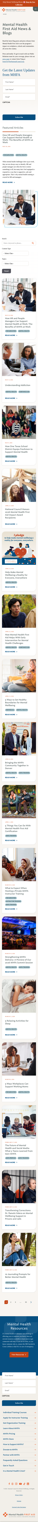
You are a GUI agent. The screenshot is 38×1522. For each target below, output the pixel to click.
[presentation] (18, 108)
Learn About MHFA (11, 1428)
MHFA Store (8, 1439)
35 (26, 1302)
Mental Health (24, 331)
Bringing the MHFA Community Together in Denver (17, 765)
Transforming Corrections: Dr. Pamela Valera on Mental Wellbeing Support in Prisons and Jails (19, 1214)
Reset (6, 271)
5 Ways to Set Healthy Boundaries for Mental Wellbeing (16, 702)
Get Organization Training (14, 1423)
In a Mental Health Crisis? (14, 1471)
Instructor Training (13, 901)
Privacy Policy (19, 1495)
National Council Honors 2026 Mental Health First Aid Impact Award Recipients (17, 513)
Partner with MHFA (11, 1455)
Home (5, 14)
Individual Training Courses (15, 1412)
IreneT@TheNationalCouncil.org (13, 61)
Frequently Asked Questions (15, 1460)
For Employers (11, 331)
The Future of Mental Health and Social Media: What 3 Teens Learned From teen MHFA (19, 1149)
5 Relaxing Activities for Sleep (16, 1022)
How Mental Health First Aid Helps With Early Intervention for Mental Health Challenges (17, 639)
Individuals (10, 710)
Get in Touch (8, 1465)
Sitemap (19, 1501)
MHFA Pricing (9, 1433)
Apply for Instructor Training (15, 1418)
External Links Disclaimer (19, 1507)
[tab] (11, 131)
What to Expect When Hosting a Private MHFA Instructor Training (16, 891)
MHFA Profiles (11, 1158)
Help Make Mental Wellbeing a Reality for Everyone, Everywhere (16, 575)
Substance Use (24, 392)
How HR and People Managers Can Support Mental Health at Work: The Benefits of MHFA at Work (18, 322)
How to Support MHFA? (13, 1444)
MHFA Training (24, 773)
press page (6, 59)
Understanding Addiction (17, 385)
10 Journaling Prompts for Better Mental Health (17, 1275)
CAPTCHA (6, 102)
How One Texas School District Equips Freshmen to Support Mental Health (19, 449)
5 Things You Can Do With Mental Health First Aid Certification (18, 828)
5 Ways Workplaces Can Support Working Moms (16, 1085)
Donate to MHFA (10, 1449)
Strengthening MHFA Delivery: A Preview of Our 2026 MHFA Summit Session (19, 960)
